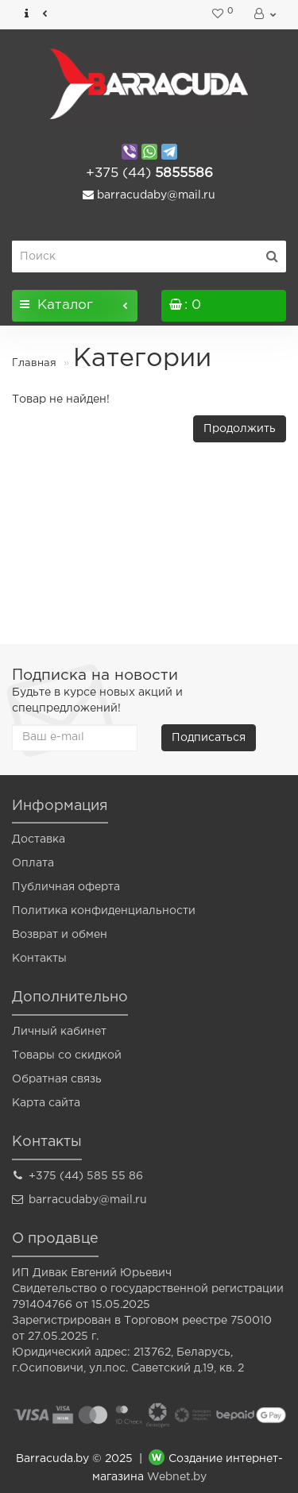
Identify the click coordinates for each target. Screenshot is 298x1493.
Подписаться (209, 738)
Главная (34, 363)
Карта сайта (46, 1103)
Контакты (39, 958)
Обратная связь (57, 1079)
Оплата (33, 863)
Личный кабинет (59, 1031)
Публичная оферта (66, 887)
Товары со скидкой (67, 1055)
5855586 (149, 173)
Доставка (38, 839)
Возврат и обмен (59, 934)
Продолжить (239, 429)
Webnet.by (177, 1477)
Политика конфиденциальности (103, 911)
